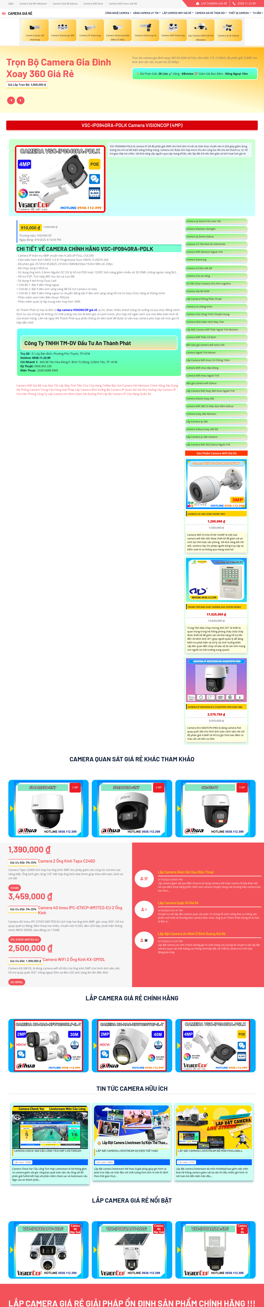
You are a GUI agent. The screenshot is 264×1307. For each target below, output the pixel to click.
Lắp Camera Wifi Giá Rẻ (177, 12)
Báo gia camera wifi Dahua (201, 383)
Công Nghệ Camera (117, 12)
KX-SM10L (17, 982)
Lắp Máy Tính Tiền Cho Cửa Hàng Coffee (85, 385)
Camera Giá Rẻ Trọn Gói (210, 12)
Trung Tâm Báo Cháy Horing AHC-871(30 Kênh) (214, 606)
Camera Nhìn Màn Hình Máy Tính (205, 322)
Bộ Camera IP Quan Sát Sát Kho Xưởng (131, 390)
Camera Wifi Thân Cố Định (201, 337)
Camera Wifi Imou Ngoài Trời (202, 375)
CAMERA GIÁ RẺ (17, 13)
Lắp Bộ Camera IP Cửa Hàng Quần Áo (127, 394)
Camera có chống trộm (199, 306)
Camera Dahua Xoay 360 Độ (202, 429)
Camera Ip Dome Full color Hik (203, 221)
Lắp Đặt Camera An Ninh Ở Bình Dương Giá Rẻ (192, 934)
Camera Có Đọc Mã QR (199, 268)
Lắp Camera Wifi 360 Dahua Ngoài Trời (208, 444)
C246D (15, 887)
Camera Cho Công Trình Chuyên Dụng (207, 314)
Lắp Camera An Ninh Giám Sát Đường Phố (75, 394)
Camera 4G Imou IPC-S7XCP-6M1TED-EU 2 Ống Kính (80, 910)
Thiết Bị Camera (239, 12)
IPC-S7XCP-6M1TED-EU (25, 939)
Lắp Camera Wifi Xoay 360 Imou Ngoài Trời (210, 391)
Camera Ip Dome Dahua (200, 236)
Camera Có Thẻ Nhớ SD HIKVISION (205, 244)
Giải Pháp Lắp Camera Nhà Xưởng (84, 390)
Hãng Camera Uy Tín (146, 12)
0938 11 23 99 (247, 3)
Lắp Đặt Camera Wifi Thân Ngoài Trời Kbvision (212, 329)
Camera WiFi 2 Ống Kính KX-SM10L (74, 959)
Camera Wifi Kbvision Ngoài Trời (204, 251)
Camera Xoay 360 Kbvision (201, 414)
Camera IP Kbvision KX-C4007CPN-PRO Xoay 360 (215, 706)
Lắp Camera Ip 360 (197, 421)
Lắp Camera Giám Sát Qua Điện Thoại (186, 872)
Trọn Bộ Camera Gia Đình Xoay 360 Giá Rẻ (58, 67)
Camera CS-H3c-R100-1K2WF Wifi (206, 513)
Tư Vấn (257, 12)
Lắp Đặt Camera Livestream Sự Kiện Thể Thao (127, 1150)
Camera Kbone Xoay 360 (200, 398)
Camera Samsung (196, 259)
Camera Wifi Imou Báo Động (202, 368)
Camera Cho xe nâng (198, 276)
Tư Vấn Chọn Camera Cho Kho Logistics (208, 283)
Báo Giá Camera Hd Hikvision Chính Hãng (138, 385)
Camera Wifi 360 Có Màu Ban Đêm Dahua (210, 406)
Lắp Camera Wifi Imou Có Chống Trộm (208, 360)
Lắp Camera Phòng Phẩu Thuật (204, 299)
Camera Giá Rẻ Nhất (197, 291)
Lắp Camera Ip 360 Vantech (201, 437)
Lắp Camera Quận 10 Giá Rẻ (178, 903)
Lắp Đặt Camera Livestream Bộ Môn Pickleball (210, 1150)
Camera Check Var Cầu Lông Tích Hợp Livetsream (47, 1150)
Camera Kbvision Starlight (201, 228)
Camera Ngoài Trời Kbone (201, 352)
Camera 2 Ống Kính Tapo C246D (66, 860)
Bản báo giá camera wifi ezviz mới (205, 345)
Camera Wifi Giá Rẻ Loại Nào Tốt (37, 385)
